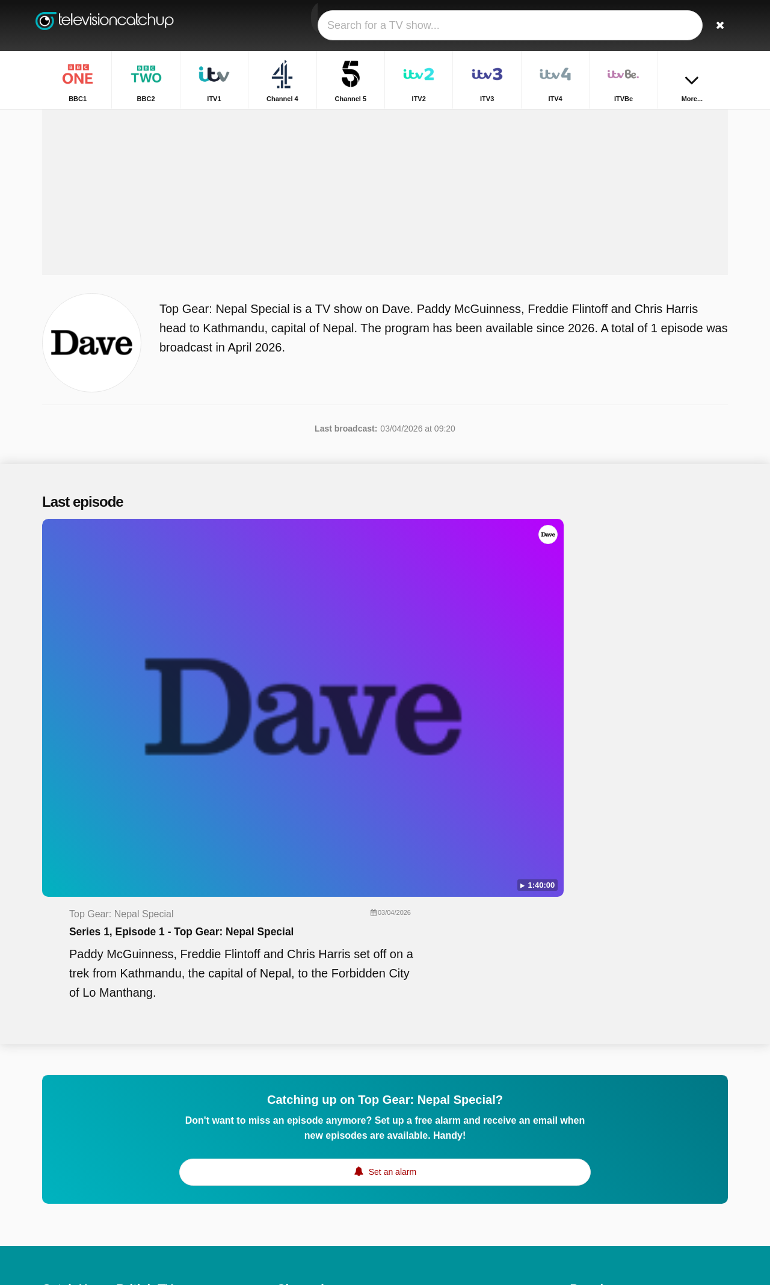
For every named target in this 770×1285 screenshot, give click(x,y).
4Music (427, 1170)
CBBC (288, 1222)
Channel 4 (433, 1065)
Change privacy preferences (98, 1146)
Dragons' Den (595, 1184)
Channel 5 (296, 1083)
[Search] (714, 25)
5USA (288, 1152)
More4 (289, 1135)
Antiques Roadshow (607, 1202)
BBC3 (425, 1152)
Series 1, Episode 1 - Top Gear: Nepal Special (427, 623)
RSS (212, 1124)
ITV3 (286, 1100)
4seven (428, 1135)
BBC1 (288, 1048)
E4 (419, 1117)
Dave (424, 1187)
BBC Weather (595, 1062)
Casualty (586, 1167)
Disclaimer (132, 1124)
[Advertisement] (385, 248)
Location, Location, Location (622, 1132)
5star (286, 1187)
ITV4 (423, 1100)
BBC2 (425, 1048)
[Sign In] (674, 25)
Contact (56, 1124)
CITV (424, 1205)
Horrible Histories (602, 1080)
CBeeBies (433, 1222)
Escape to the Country (612, 1149)
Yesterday (295, 1205)
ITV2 (423, 1083)
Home (623, 118)
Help (91, 1124)
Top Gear (587, 1219)
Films (580, 1045)
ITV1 (286, 1065)
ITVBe (288, 1117)
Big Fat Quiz (593, 1097)
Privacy (177, 1124)
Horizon (584, 1114)
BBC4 (288, 1170)
